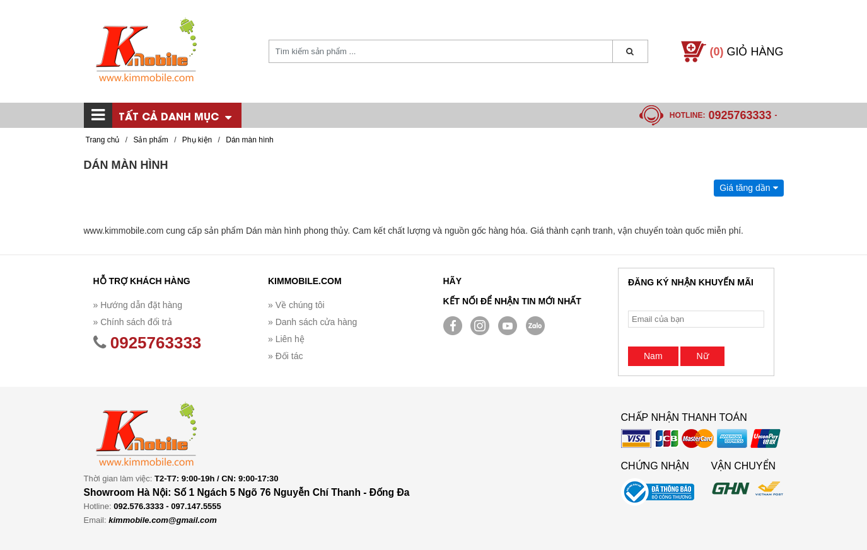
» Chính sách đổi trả (133, 322)
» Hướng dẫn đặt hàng (137, 305)
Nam (653, 356)
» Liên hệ (286, 339)
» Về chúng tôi (296, 305)
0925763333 (739, 115)
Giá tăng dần (748, 188)
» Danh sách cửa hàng (312, 322)
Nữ (702, 356)
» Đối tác (285, 356)
